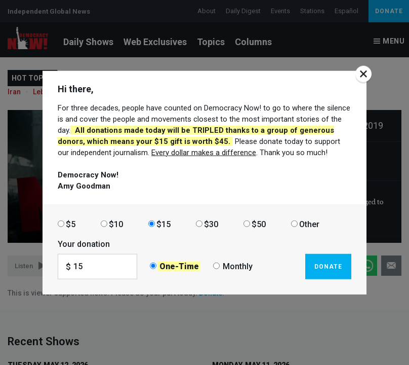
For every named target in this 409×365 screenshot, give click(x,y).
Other (309, 224)
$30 (211, 224)
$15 (163, 224)
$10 (116, 224)
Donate (328, 266)
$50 (259, 224)
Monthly (238, 266)
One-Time (179, 266)
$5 (70, 224)
